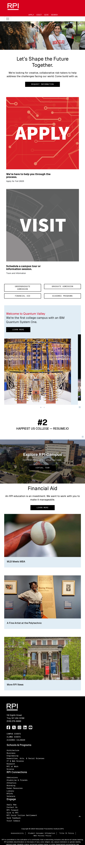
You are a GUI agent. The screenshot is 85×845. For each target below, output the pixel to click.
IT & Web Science (15, 761)
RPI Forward (12, 810)
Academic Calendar (16, 740)
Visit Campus (13, 821)
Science (10, 769)
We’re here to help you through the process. (28, 175)
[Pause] (79, 407)
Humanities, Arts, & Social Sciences (25, 758)
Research (11, 764)
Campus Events (14, 734)
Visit (39, 15)
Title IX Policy (66, 833)
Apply (31, 15)
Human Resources (15, 788)
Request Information (42, 84)
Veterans (11, 796)
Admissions (12, 777)
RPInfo (10, 793)
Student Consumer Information (41, 833)
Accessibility (17, 833)
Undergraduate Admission (22, 287)
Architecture (13, 750)
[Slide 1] (44, 407)
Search (54, 15)
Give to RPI (12, 813)
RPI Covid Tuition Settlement (22, 815)
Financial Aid (22, 296)
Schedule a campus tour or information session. (23, 267)
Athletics (11, 783)
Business (11, 753)
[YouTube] (30, 727)
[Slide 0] (40, 407)
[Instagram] (19, 727)
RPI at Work (12, 766)
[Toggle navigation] (7, 18)
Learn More (42, 507)
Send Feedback (14, 818)
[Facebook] (8, 727)
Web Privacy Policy (42, 836)
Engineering (12, 756)
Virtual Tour (43, 468)
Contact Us (12, 807)
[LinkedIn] (25, 727)
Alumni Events (14, 737)
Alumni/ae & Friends (17, 780)
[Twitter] (14, 727)
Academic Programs (62, 296)
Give (46, 15)
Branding (11, 785)
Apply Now (11, 805)
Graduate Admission (62, 286)
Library (10, 791)
